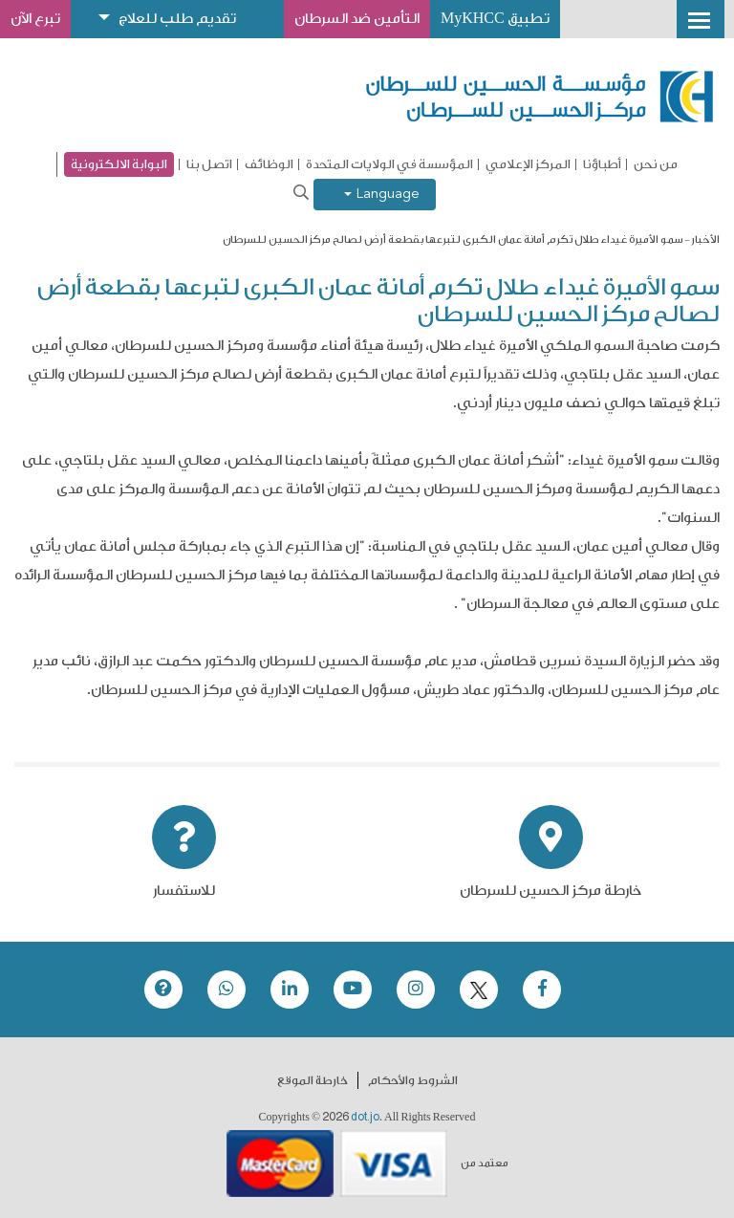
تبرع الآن (35, 19)
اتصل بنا (209, 164)
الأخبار (705, 239)
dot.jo (365, 1116)
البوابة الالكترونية (119, 164)
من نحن (656, 164)
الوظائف (269, 164)
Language (382, 194)
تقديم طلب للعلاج (177, 19)
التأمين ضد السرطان (357, 19)
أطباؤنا (602, 164)
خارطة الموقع (312, 1080)
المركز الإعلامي (528, 164)
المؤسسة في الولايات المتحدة (389, 164)
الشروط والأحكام (413, 1080)
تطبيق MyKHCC (495, 19)
